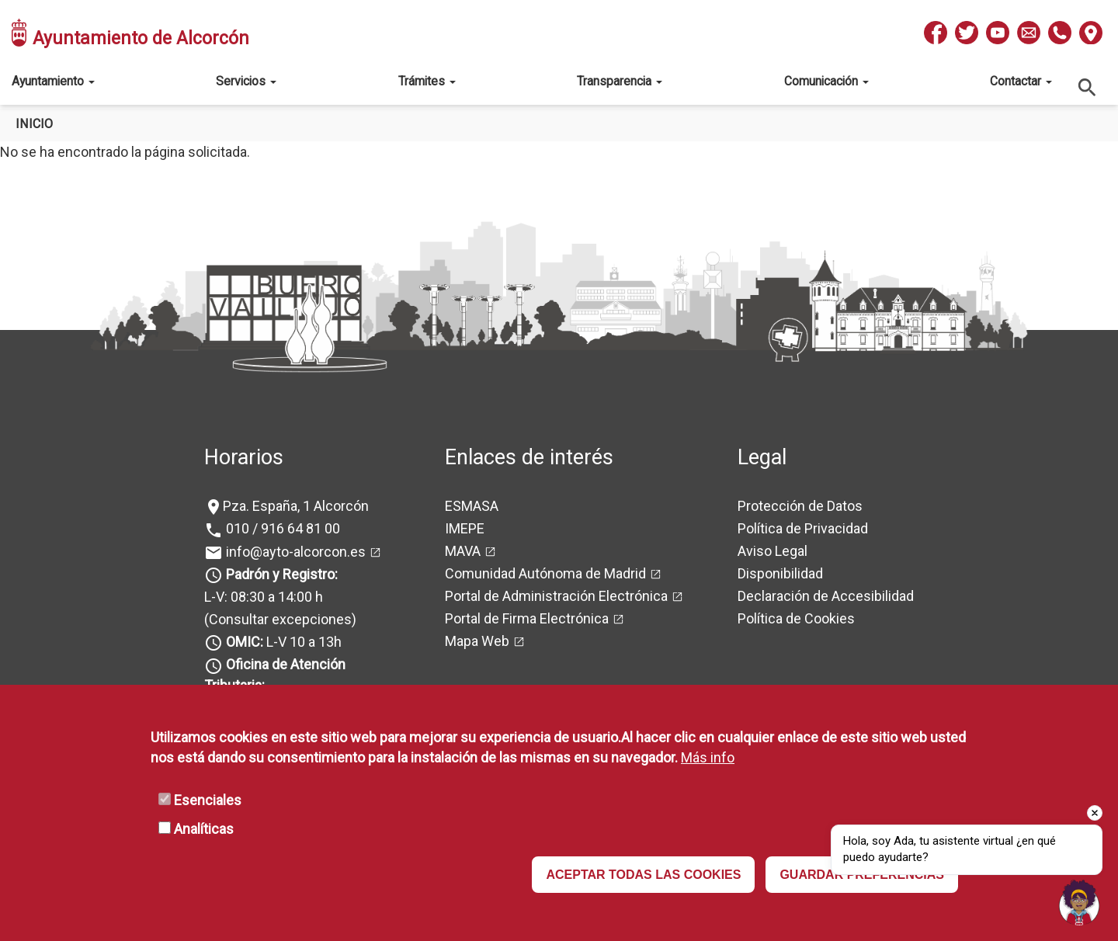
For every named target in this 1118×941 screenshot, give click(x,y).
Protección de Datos (800, 506)
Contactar (1021, 81)
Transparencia (619, 81)
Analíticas (204, 829)
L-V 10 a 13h (282, 642)
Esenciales (207, 800)
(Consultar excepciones (278, 619)
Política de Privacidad (803, 528)
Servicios (246, 81)
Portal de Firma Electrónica (527, 618)
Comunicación (826, 81)
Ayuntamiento (53, 81)
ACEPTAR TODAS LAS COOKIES (643, 874)
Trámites (427, 81)
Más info (707, 757)
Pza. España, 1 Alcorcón (296, 506)
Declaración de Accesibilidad (826, 596)
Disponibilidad (780, 573)
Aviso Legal (772, 551)
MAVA (463, 551)
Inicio (34, 123)
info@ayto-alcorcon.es (294, 551)
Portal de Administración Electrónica (556, 596)
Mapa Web (477, 641)
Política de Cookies (796, 618)
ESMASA (471, 506)
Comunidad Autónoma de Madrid (545, 573)
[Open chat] (1079, 902)
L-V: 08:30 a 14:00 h (263, 597)
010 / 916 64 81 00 (281, 528)
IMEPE (464, 528)
